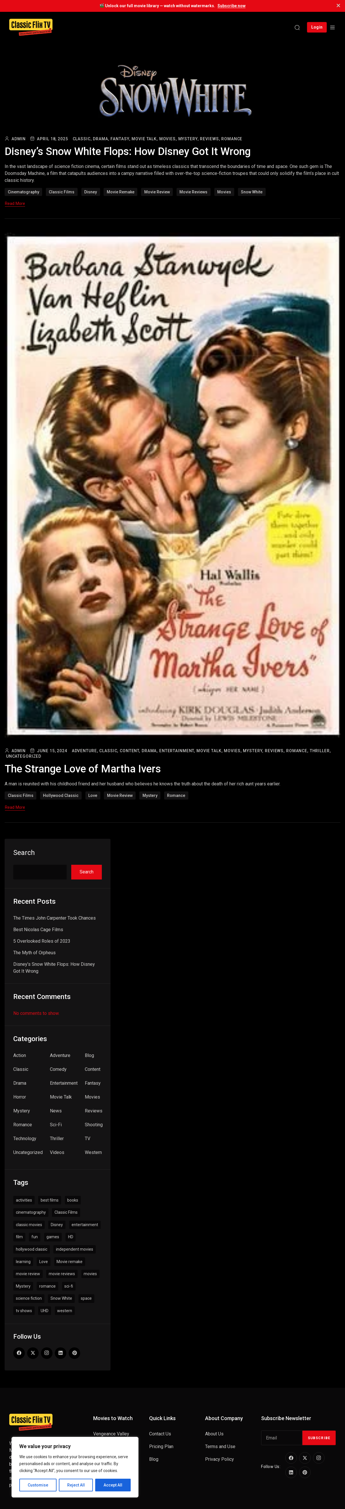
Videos (57, 1152)
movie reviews (193, 192)
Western (93, 1152)
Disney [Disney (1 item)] (57, 1224)
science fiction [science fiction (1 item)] (29, 1298)
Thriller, (320, 750)
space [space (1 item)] (86, 1298)
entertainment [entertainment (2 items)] (85, 1224)
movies (224, 192)
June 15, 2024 (52, 750)
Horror (19, 1097)
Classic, (82, 139)
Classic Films (61, 192)
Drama (19, 1083)
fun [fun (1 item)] (34, 1237)
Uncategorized (23, 756)
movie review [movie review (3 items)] (28, 1273)
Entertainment (64, 1083)
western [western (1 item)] (64, 1310)
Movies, (168, 139)
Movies (92, 1097)
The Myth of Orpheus (34, 952)
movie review (157, 192)
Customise (38, 1485)
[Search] (297, 27)
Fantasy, (120, 139)
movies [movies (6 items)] (90, 1273)
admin (18, 139)
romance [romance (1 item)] (47, 1286)
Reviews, (210, 139)
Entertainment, (177, 750)
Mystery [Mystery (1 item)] (23, 1286)
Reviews (93, 1111)
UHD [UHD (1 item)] (44, 1310)
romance (176, 795)
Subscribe (319, 1438)
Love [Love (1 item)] (43, 1261)
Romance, (297, 750)
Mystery (150, 795)
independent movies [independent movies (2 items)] (74, 1249)
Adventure (60, 1055)
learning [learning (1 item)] (23, 1261)
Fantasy (93, 1083)
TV (87, 1138)
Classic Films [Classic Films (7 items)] (66, 1212)
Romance (231, 139)
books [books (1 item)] (72, 1200)
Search (24, 853)
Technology (24, 1138)
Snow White (251, 192)
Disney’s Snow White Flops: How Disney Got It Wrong (132, 151)
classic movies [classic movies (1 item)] (29, 1224)
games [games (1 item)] (52, 1237)
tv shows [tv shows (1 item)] (24, 1310)
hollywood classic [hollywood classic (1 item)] (31, 1249)
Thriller (57, 1138)
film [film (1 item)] (19, 1237)
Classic (20, 1069)
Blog (89, 1055)
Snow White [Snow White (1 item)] (61, 1298)
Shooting (94, 1124)
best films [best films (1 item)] (50, 1200)
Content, (130, 750)
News (56, 1111)
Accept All (113, 1485)
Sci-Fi (56, 1124)
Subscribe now (231, 5)
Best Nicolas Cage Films (38, 929)
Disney (90, 192)
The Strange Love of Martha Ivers (85, 768)
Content (92, 1069)
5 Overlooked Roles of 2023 (41, 941)
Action (19, 1055)
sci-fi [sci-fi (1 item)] (68, 1286)
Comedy (58, 1069)
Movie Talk (61, 1097)
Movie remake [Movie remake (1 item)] (69, 1261)
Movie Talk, (145, 139)
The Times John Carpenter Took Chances (54, 918)
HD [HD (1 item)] (70, 1237)
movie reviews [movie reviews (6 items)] (62, 1273)
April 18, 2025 (52, 139)
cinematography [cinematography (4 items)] (31, 1212)
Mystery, (188, 139)
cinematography (23, 192)
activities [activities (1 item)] (24, 1200)
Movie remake (120, 192)
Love (92, 795)
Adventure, (85, 750)
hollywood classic (60, 795)
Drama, (101, 139)
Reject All (76, 1485)
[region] (75, 1467)
